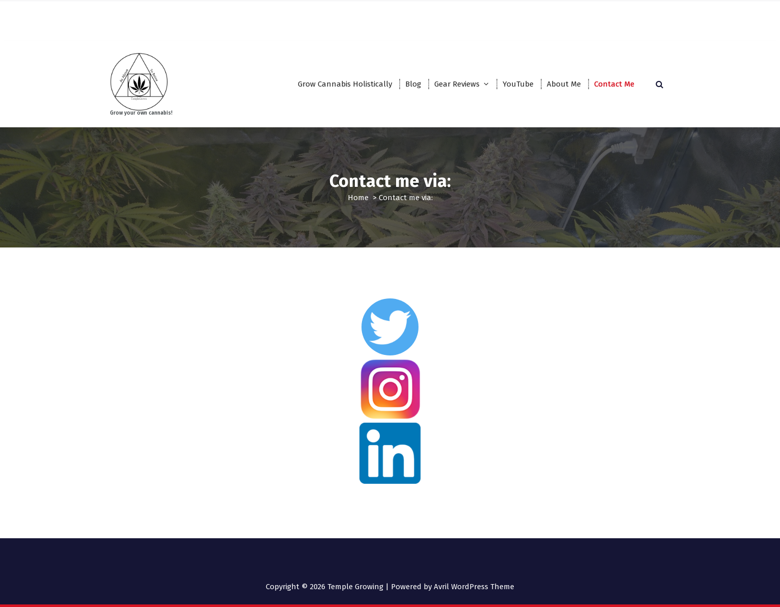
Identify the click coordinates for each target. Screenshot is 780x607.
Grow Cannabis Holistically (345, 84)
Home (358, 197)
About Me (564, 84)
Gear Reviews (457, 84)
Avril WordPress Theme (474, 586)
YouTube (518, 84)
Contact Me (614, 84)
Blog (413, 84)
